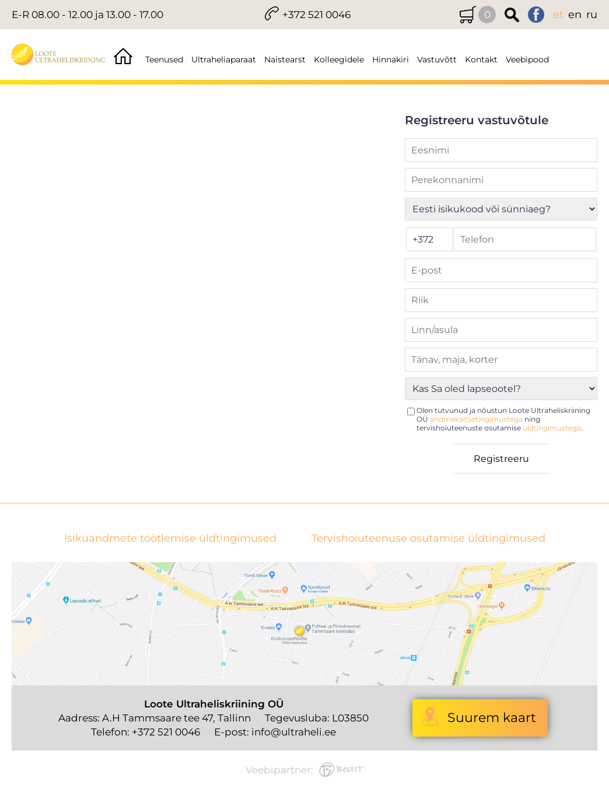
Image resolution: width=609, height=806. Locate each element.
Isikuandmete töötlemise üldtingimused (170, 538)
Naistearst (285, 59)
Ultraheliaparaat (223, 59)
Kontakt (481, 59)
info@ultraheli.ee (293, 732)
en (575, 14)
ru (591, 14)
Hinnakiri (390, 59)
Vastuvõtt (437, 59)
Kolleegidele (339, 59)
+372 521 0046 (316, 14)
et (558, 14)
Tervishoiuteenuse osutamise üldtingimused (428, 538)
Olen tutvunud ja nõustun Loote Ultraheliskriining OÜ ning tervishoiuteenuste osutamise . (503, 419)
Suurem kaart (491, 718)
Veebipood (527, 59)
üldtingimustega (552, 427)
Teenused (164, 59)
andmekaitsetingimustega (476, 419)
